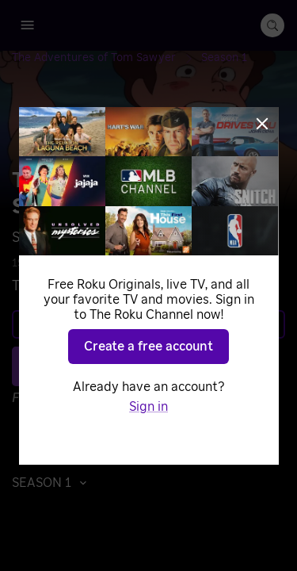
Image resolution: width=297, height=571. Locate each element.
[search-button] (272, 25)
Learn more (147, 324)
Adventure (122, 263)
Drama (245, 263)
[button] (53, 483)
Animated (188, 263)
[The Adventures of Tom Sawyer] (106, 57)
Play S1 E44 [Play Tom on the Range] (157, 366)
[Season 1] (224, 57)
